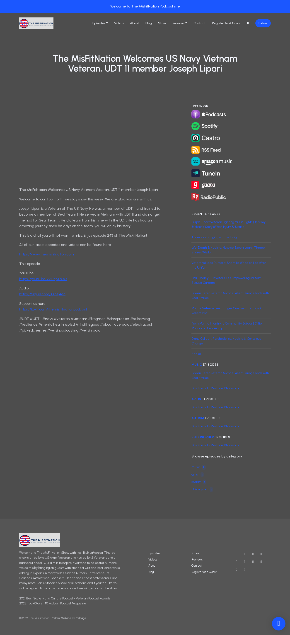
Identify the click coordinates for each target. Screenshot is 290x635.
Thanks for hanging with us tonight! (215, 237)
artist (197, 399)
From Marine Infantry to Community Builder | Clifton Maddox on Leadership (227, 326)
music (196, 365)
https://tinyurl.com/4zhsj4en (42, 294)
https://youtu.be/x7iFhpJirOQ (43, 279)
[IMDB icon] (245, 562)
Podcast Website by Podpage (68, 618)
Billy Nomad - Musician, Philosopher (216, 388)
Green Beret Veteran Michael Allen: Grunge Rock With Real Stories (230, 295)
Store (162, 23)
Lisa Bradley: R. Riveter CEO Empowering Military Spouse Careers (226, 280)
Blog (148, 23)
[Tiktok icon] (236, 569)
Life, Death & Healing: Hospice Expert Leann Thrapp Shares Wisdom (228, 250)
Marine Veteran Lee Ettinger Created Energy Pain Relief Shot (227, 310)
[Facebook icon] (261, 554)
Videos (119, 23)
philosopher (202, 437)
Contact (199, 23)
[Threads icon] (236, 562)
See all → (198, 354)
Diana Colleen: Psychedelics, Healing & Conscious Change (226, 341)
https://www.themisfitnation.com (46, 254)
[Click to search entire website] (248, 23)
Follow (263, 23)
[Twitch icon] (261, 562)
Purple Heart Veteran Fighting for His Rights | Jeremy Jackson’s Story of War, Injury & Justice (228, 224)
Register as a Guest (226, 23)
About (134, 23)
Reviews (178, 23)
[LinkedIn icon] (253, 562)
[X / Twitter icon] (245, 554)
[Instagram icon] (253, 554)
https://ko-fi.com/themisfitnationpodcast (53, 309)
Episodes (98, 23)
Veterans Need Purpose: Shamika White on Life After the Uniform (228, 265)
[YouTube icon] (236, 554)
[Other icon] (245, 569)
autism (197, 418)
